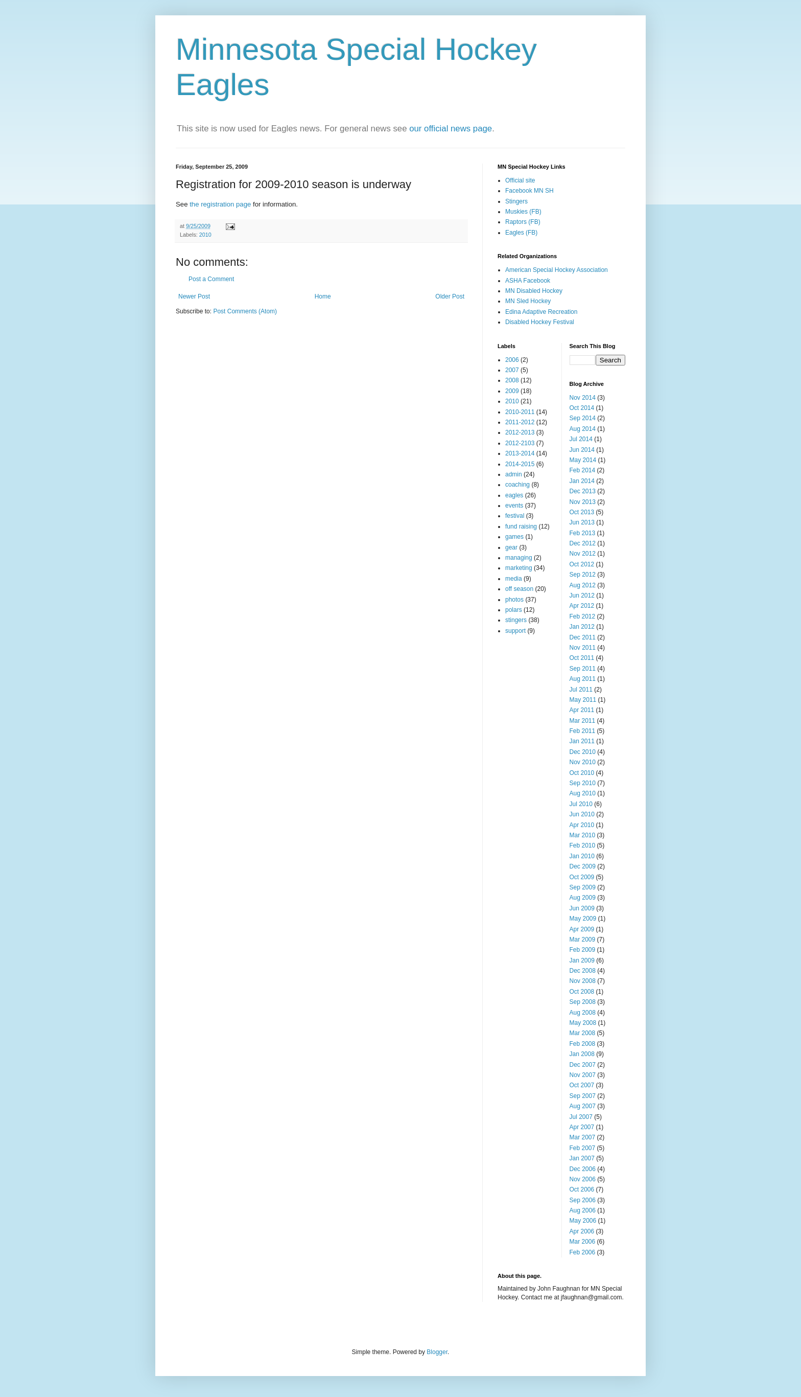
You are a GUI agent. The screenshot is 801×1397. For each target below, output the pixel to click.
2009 (512, 391)
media (513, 578)
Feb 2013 (583, 533)
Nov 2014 (583, 397)
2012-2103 (519, 443)
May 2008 (583, 1022)
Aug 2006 (583, 1210)
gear (511, 547)
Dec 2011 (583, 637)
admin (513, 474)
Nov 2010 (583, 762)
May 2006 (583, 1220)
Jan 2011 (582, 741)
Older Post (449, 296)
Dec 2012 (583, 543)
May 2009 (583, 918)
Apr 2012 (582, 605)
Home (323, 296)
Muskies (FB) (523, 211)
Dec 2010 (583, 751)
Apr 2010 (582, 825)
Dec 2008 (583, 970)
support (515, 630)
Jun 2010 (582, 814)
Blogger (437, 1352)
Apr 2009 (582, 929)
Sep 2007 (583, 1096)
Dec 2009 (583, 866)
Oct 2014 (582, 407)
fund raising (521, 526)
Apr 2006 (582, 1231)
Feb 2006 (583, 1252)
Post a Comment (211, 279)
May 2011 (583, 699)
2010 (205, 235)
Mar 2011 (583, 720)
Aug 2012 (583, 585)
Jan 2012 (582, 626)
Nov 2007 (583, 1075)
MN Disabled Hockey (533, 290)
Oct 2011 (582, 657)
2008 (512, 380)
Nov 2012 (583, 553)
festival (514, 515)
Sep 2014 (583, 418)
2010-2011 (519, 412)
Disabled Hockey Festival (539, 322)
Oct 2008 (582, 991)
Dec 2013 (583, 491)
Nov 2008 (583, 980)
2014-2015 (519, 464)
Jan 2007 (582, 1158)
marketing (518, 567)
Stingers (516, 201)
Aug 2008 (583, 1012)
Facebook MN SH (529, 190)
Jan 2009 (582, 960)
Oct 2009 (582, 877)
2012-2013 (519, 432)
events (514, 505)
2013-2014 (519, 453)
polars (513, 609)
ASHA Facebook (527, 280)
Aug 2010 (583, 793)
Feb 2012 (583, 616)
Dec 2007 (583, 1064)
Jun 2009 (582, 908)
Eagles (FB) (521, 232)
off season (519, 588)
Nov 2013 (583, 502)
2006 (512, 359)
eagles (514, 495)
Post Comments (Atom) (245, 311)
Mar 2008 (583, 1033)
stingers (516, 620)
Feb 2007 (583, 1148)
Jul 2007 (581, 1116)
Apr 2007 (582, 1127)
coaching (517, 484)
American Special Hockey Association (556, 269)
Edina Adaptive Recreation (541, 311)
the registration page (220, 204)
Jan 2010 (582, 856)
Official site (520, 180)
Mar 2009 (583, 939)
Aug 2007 (583, 1106)
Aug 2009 (583, 897)
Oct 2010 (582, 772)
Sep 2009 (583, 887)
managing (518, 557)
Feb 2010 (583, 845)
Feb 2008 (583, 1043)
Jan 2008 (582, 1054)
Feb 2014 (583, 470)
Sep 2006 (583, 1200)
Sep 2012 (583, 574)
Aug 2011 (583, 678)
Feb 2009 (583, 949)
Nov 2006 (583, 1179)
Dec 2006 (583, 1169)
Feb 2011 (583, 731)
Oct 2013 (582, 512)
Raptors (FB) (522, 221)
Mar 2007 (583, 1137)
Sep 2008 (583, 1001)
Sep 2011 (583, 668)
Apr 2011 (582, 710)
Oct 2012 (582, 564)
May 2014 (583, 460)
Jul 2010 (581, 804)
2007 (512, 370)
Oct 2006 (582, 1189)
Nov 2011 (583, 647)
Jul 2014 (581, 439)
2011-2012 (519, 422)
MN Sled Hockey (528, 301)
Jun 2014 (582, 449)
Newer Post (194, 296)
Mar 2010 (583, 835)
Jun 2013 (582, 522)
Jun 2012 (582, 595)
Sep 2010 (583, 783)
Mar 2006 (583, 1241)
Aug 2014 (583, 428)
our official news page (450, 128)
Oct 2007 (582, 1085)
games (514, 536)
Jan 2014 (582, 481)
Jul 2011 (581, 689)
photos (514, 599)
